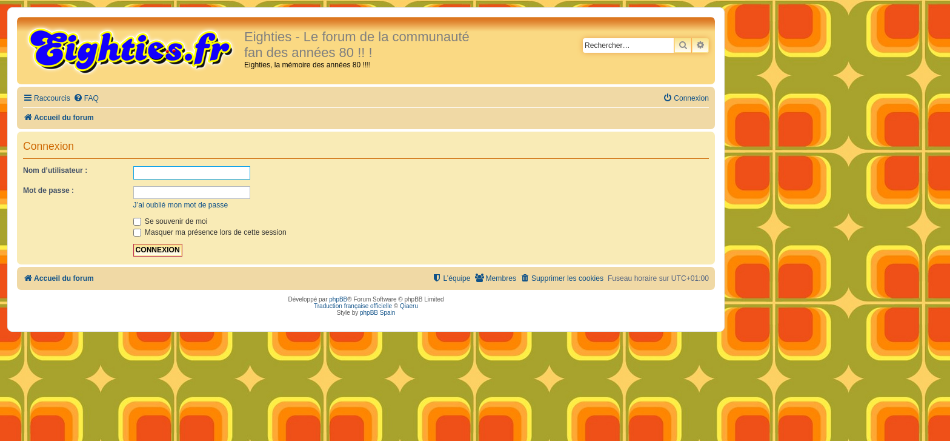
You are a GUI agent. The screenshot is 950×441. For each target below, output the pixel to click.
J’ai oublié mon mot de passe (180, 205)
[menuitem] (86, 98)
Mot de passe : (48, 190)
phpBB (338, 299)
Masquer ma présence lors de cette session (210, 232)
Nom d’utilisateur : (55, 170)
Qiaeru (409, 306)
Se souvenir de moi (170, 221)
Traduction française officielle (353, 306)
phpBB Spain (377, 312)
